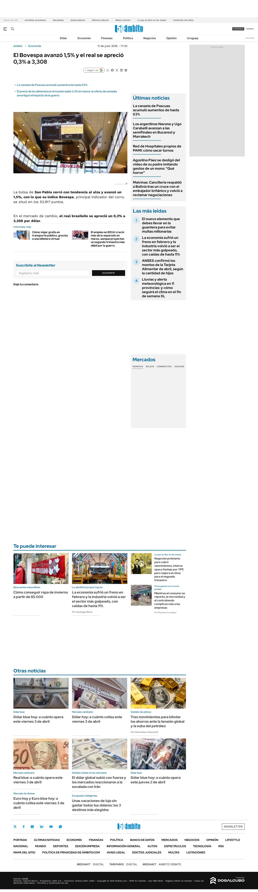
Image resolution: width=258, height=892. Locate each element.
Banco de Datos (142, 840)
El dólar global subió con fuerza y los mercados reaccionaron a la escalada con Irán (99, 782)
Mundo (40, 846)
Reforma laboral (100, 20)
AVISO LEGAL (116, 852)
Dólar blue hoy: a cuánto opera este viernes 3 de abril (38, 719)
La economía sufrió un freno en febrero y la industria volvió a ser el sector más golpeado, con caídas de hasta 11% (161, 246)
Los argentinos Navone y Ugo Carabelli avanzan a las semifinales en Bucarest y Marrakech (157, 130)
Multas (173, 852)
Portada (20, 840)
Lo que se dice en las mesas (151, 20)
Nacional (20, 846)
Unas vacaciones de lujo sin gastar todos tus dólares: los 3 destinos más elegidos (96, 805)
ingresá (250, 29)
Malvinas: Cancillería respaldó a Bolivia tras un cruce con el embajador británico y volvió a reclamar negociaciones (157, 188)
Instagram (32, 826)
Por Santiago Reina (82, 611)
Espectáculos (175, 846)
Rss (221, 846)
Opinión (171, 38)
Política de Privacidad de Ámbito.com (71, 852)
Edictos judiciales (146, 852)
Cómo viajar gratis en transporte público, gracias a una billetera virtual (50, 235)
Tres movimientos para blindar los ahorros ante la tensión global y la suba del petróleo (157, 721)
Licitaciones (195, 852)
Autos (152, 846)
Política (128, 38)
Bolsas (150, 366)
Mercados (169, 840)
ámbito (17, 46)
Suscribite (108, 273)
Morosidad (58, 20)
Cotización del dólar (183, 20)
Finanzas (107, 38)
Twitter (15, 826)
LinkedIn (41, 826)
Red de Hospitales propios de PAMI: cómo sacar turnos (157, 148)
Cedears (179, 366)
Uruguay (192, 38)
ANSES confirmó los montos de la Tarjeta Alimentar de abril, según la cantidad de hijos (162, 266)
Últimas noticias (47, 840)
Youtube (51, 826)
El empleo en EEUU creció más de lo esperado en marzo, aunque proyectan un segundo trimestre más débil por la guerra (108, 238)
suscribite (238, 29)
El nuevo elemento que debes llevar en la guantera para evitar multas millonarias (161, 225)
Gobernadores (77, 20)
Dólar (63, 38)
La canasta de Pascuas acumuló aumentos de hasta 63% (52, 85)
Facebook (24, 826)
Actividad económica (35, 20)
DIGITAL (90, 864)
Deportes (60, 846)
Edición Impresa (87, 846)
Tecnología (202, 846)
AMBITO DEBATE (162, 864)
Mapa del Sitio (24, 852)
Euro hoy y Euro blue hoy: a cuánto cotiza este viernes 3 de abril (38, 803)
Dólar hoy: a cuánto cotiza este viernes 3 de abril (97, 719)
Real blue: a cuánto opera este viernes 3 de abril (38, 779)
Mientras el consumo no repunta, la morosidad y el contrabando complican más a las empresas (169, 600)
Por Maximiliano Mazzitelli (144, 732)
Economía (84, 38)
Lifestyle (232, 840)
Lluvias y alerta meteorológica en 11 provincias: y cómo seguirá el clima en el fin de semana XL (161, 287)
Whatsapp (60, 826)
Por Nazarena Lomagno (165, 612)
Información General (124, 846)
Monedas (138, 366)
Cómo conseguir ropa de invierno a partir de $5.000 (40, 594)
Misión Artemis (123, 20)
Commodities (164, 366)
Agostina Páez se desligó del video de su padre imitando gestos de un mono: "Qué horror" (156, 166)
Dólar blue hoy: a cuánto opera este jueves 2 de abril (156, 779)
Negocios (149, 38)
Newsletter (250, 38)
